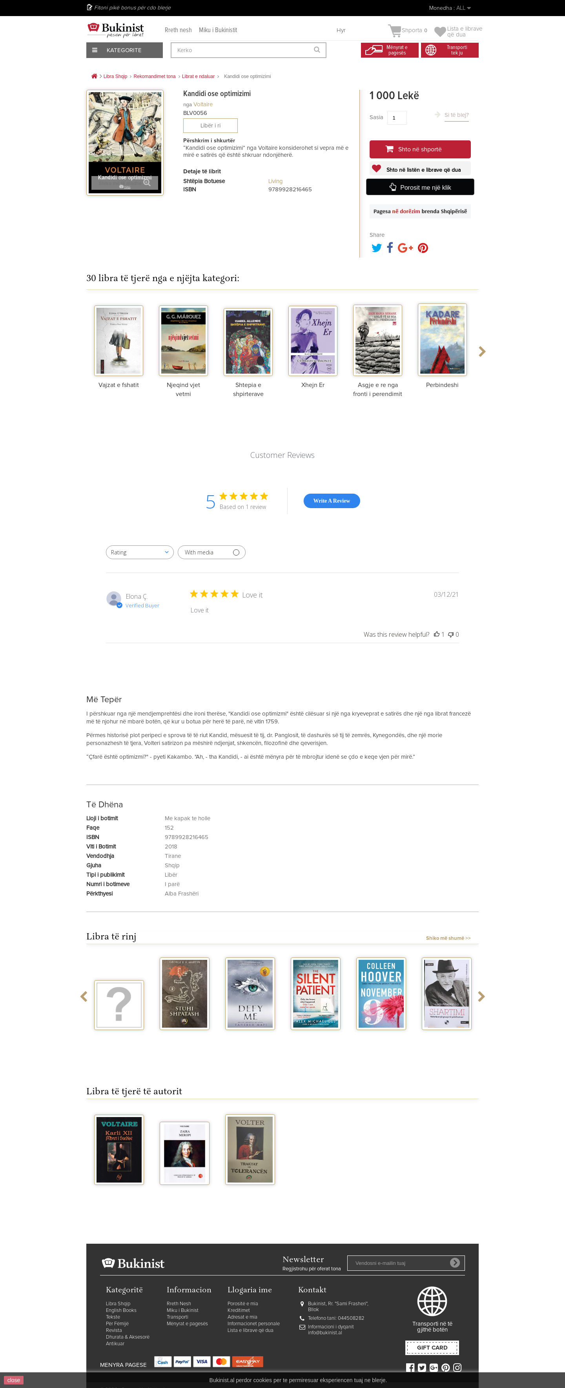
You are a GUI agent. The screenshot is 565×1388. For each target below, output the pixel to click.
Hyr (341, 30)
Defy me (250, 1037)
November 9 (381, 1037)
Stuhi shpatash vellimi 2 (185, 1040)
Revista (114, 1330)
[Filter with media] (212, 552)
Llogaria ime (250, 1290)
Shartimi (447, 1037)
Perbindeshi (442, 385)
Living (275, 181)
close (13, 1380)
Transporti (177, 1317)
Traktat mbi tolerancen (250, 1195)
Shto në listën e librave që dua (423, 170)
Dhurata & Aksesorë (127, 1337)
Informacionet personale (254, 1323)
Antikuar (115, 1343)
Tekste (113, 1317)
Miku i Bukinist (183, 1310)
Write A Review (331, 501)
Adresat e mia (242, 1317)
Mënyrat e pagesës (187, 1323)
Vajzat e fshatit (118, 385)
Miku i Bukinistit (218, 30)
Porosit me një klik (425, 187)
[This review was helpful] (436, 634)
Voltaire (203, 104)
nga (187, 104)
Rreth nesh (178, 30)
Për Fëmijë (117, 1323)
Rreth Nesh (179, 1303)
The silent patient (315, 1040)
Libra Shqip (118, 1303)
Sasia (376, 117)
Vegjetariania (119, 1037)
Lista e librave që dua (250, 1330)
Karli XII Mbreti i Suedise (119, 1195)
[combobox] (140, 552)
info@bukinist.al (325, 1332)
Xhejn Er (312, 385)
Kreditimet (239, 1310)
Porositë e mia (243, 1303)
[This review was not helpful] (451, 634)
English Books (121, 1310)
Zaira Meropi (185, 1192)
